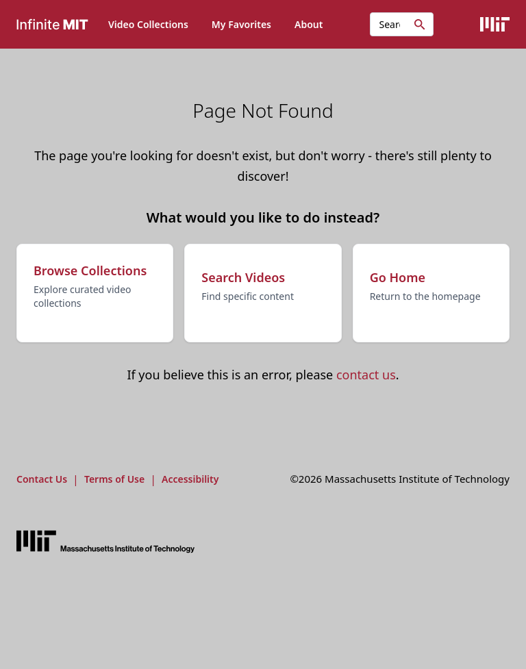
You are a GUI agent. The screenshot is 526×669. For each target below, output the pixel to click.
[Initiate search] (419, 24)
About (309, 24)
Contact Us (41, 478)
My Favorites (241, 24)
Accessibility (190, 478)
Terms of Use (114, 478)
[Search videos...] (402, 24)
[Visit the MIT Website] (495, 24)
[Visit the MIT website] (105, 542)
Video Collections (148, 24)
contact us (366, 374)
